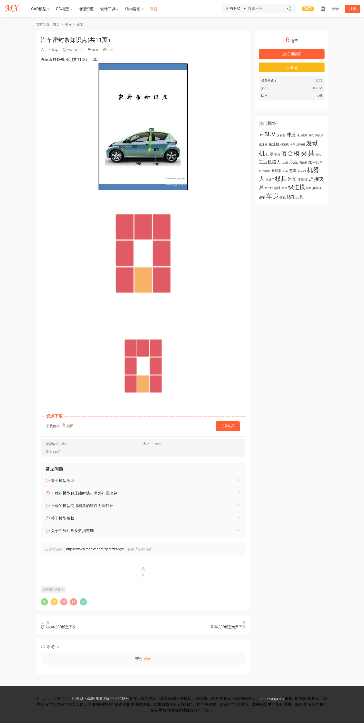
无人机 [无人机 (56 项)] (301, 171)
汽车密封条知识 (53, 589)
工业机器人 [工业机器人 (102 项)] (270, 161)
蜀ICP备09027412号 (112, 698)
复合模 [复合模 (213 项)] (290, 153)
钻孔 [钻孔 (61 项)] (282, 197)
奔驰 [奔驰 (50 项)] (318, 154)
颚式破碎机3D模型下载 (58, 627)
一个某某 (51, 50)
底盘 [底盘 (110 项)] (293, 162)
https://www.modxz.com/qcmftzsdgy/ (95, 549)
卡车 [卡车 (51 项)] (292, 144)
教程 (154, 9)
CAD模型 (39, 9)
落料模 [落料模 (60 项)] (317, 188)
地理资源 (86, 9)
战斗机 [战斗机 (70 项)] (313, 162)
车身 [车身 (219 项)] (272, 196)
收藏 (292, 67)
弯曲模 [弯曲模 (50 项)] (303, 162)
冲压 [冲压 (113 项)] (291, 134)
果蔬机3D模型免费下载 (228, 627)
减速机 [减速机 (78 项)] (273, 144)
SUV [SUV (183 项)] (269, 134)
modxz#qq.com (272, 698)
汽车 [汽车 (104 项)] (292, 179)
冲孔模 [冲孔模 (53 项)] (319, 135)
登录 (147, 659)
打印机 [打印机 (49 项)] (266, 171)
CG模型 (62, 9)
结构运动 (133, 9)
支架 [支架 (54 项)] (285, 171)
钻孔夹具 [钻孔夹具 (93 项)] (295, 197)
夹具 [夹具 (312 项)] (308, 153)
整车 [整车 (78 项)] (293, 171)
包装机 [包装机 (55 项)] (284, 144)
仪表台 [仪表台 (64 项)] (281, 135)
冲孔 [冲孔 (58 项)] (311, 135)
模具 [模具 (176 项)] (281, 178)
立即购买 (228, 426)
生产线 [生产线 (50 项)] (269, 188)
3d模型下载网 (83, 698)
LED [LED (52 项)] (261, 135)
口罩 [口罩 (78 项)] (269, 154)
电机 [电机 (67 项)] (277, 188)
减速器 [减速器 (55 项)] (263, 144)
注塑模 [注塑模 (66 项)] (302, 179)
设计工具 (108, 9)
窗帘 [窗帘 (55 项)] (284, 188)
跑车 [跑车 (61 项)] (262, 197)
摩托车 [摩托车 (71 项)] (276, 171)
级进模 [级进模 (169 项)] (296, 187)
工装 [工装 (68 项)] (285, 162)
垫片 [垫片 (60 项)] (277, 154)
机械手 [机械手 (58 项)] (270, 179)
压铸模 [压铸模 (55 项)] (300, 144)
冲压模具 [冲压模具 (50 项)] (302, 135)
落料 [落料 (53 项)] (308, 188)
